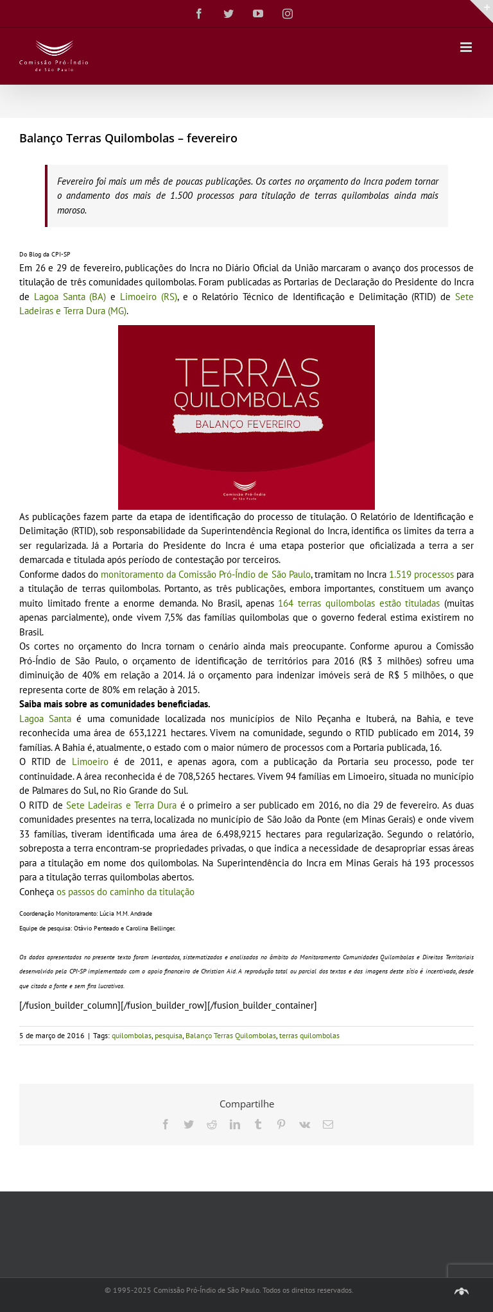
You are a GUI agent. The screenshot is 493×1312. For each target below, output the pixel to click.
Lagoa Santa (45, 718)
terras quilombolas (309, 1035)
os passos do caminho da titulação (125, 892)
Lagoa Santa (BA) (70, 296)
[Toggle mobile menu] (467, 47)
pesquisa (168, 1035)
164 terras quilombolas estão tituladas (361, 603)
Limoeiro (90, 761)
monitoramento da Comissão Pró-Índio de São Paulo (205, 574)
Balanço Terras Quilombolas (231, 1035)
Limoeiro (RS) (148, 296)
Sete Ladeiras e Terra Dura (121, 805)
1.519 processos (421, 574)
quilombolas (131, 1035)
